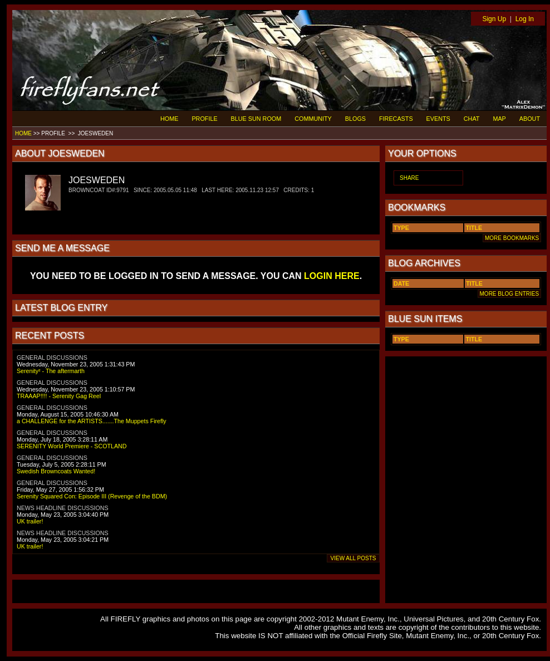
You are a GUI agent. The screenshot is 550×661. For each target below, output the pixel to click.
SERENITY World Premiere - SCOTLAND (71, 446)
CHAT (472, 118)
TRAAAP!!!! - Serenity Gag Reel (59, 396)
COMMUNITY (313, 118)
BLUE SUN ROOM (256, 118)
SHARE (409, 178)
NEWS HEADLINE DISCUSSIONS (63, 508)
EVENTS (438, 118)
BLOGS (355, 118)
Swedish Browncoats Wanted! (56, 471)
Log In (524, 19)
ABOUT (529, 118)
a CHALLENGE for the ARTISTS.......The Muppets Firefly (91, 421)
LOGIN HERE (332, 276)
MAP (499, 118)
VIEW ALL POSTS (353, 558)
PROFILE (204, 118)
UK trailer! (30, 521)
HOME (169, 118)
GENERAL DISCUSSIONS (52, 357)
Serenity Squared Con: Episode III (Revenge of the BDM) (92, 496)
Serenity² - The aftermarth (51, 371)
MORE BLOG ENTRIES (509, 294)
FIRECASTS (396, 118)
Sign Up (494, 19)
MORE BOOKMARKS (512, 238)
